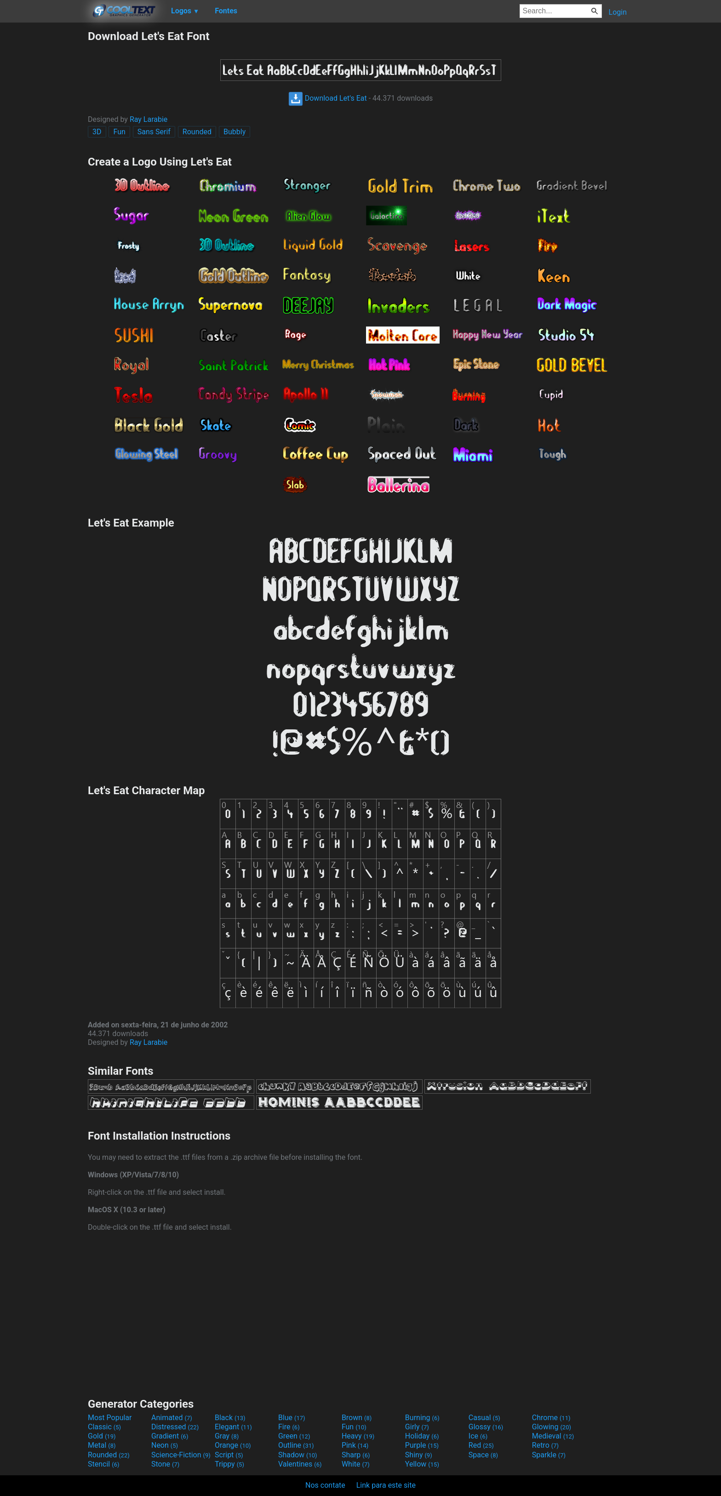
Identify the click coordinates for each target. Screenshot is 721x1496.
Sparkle (549, 1454)
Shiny (418, 1454)
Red (481, 1445)
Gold (102, 1436)
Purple (422, 1445)
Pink (355, 1445)
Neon (164, 1445)
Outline (296, 1445)
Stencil (103, 1464)
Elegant (233, 1426)
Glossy (486, 1426)
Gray (227, 1436)
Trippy (229, 1464)
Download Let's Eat (327, 98)
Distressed (175, 1426)
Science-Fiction (181, 1454)
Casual (484, 1417)
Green (294, 1436)
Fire (289, 1426)
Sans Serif (154, 131)
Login (618, 12)
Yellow (422, 1464)
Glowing (551, 1426)
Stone (165, 1464)
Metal (102, 1445)
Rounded (197, 131)
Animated (171, 1417)
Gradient (169, 1436)
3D (97, 131)
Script (229, 1454)
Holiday (422, 1436)
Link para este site (386, 1485)
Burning (422, 1417)
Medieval (553, 1436)
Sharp (356, 1454)
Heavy (358, 1436)
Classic (104, 1426)
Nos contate (325, 1485)
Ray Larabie (148, 119)
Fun (119, 131)
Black (230, 1417)
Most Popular (110, 1417)
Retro (545, 1445)
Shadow (297, 1454)
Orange (233, 1445)
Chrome (551, 1417)
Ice (478, 1436)
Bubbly (234, 131)
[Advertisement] (43, 167)
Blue (291, 1417)
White (356, 1464)
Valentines (300, 1464)
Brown (357, 1417)
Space (483, 1454)
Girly (417, 1426)
